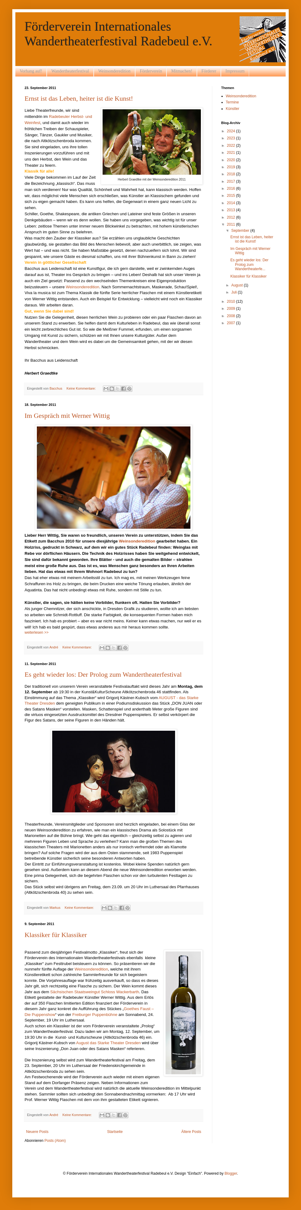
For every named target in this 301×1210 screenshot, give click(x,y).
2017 (231, 181)
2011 (231, 224)
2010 (231, 301)
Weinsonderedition (114, 71)
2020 (231, 160)
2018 (231, 174)
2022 (231, 145)
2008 (231, 316)
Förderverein (151, 71)
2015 (231, 195)
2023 (231, 138)
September (240, 230)
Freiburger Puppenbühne (94, 1014)
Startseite (115, 1132)
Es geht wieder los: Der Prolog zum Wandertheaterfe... (249, 264)
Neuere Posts (37, 1132)
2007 (231, 323)
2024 (231, 131)
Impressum (234, 71)
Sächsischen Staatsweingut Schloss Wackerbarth (94, 992)
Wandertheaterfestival (70, 71)
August (237, 285)
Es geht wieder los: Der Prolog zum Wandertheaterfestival (103, 674)
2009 (231, 308)
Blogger (231, 1173)
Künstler (232, 109)
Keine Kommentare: (81, 388)
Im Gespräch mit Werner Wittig (67, 415)
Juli (234, 292)
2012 (231, 217)
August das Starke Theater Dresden (108, 1043)
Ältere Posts (191, 1132)
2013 (231, 210)
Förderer (208, 71)
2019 (231, 167)
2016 (231, 188)
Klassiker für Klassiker (56, 935)
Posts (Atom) (55, 1140)
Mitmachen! (181, 71)
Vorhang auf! (31, 71)
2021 (231, 152)
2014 (231, 203)
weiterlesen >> (37, 632)
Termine (232, 102)
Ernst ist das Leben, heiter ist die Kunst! (79, 98)
